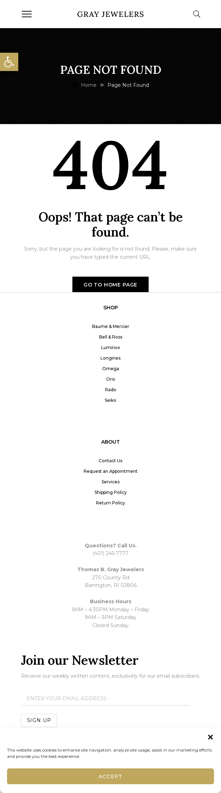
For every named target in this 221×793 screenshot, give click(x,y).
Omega (110, 368)
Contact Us (110, 460)
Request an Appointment (111, 471)
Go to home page (111, 285)
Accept (110, 776)
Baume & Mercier (110, 326)
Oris (110, 379)
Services (110, 481)
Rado (110, 389)
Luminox (110, 347)
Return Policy (110, 502)
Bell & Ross (110, 337)
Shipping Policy (111, 492)
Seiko (110, 400)
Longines (110, 358)
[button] (9, 62)
